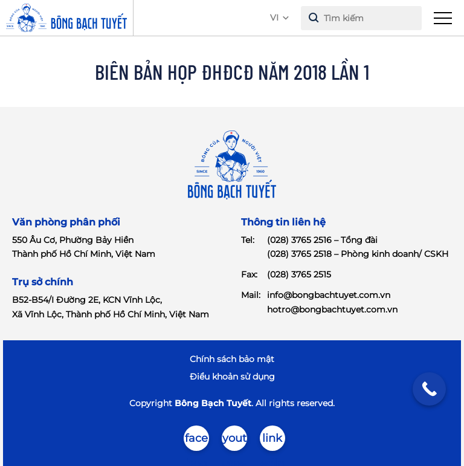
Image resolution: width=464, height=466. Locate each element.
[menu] (443, 18)
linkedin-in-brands (272, 441)
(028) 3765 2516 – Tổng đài (322, 240)
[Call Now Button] (429, 389)
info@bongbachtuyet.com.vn (328, 295)
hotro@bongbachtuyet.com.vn (332, 309)
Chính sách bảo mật (232, 359)
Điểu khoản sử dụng (232, 376)
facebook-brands (196, 441)
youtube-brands (234, 441)
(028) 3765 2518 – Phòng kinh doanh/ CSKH (357, 253)
